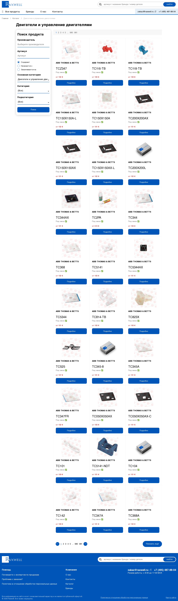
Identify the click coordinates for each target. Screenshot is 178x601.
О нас (68, 574)
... (68, 32)
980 (71, 32)
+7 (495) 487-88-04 (167, 11)
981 (75, 32)
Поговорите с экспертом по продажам (20, 574)
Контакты (70, 579)
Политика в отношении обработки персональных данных (29, 584)
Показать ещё (152, 544)
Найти (169, 4)
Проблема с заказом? (12, 579)
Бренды (69, 588)
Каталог (70, 584)
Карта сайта (171, 597)
